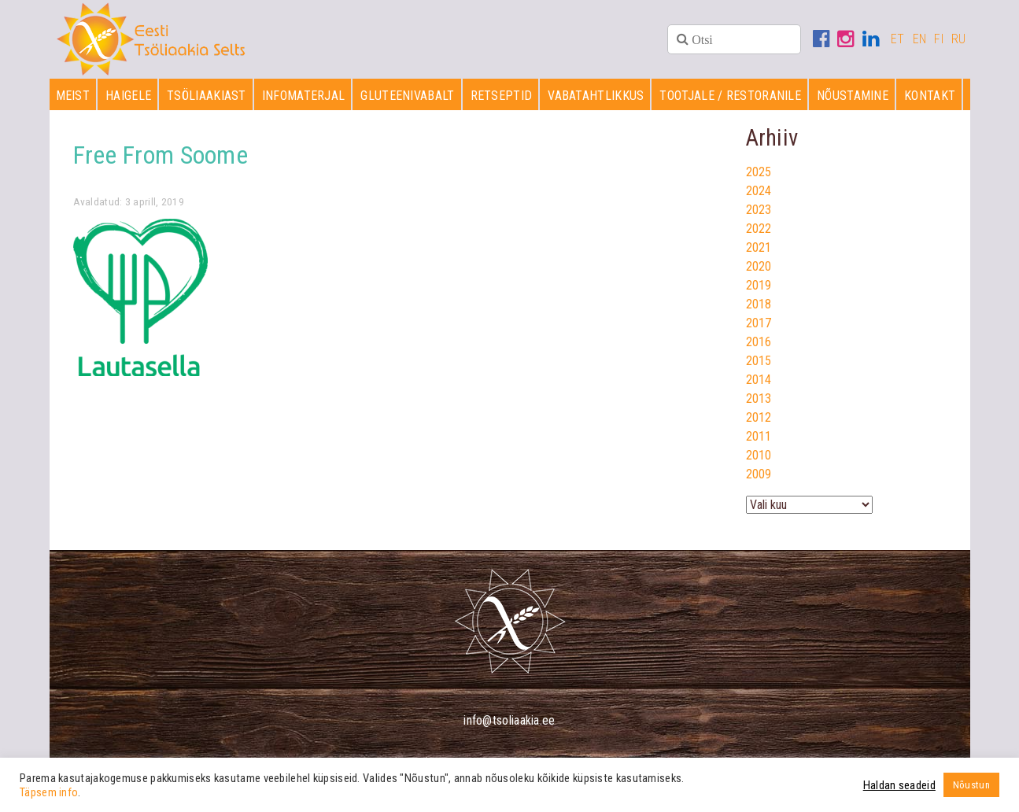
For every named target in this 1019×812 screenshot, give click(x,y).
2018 (759, 304)
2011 (759, 436)
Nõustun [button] (971, 785)
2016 (759, 341)
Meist (73, 95)
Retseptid (502, 95)
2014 (759, 379)
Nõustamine (852, 95)
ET (898, 38)
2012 (759, 417)
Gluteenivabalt (407, 95)
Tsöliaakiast (206, 95)
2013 (759, 398)
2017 (759, 323)
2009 (759, 474)
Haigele (128, 95)
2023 (759, 209)
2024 (759, 190)
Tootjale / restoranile (730, 95)
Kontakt (929, 95)
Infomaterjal (303, 95)
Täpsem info (49, 792)
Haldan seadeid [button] (899, 785)
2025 (759, 171)
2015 (759, 360)
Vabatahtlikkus (596, 95)
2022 (759, 228)
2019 (759, 285)
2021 (759, 247)
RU (958, 38)
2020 (759, 266)
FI (938, 38)
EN (920, 38)
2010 (759, 455)
